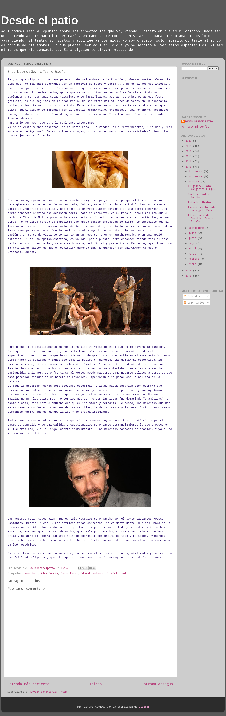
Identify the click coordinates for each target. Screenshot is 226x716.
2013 (189, 275)
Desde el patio (39, 20)
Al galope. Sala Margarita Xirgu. (201, 187)
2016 (189, 161)
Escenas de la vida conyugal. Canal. (201, 209)
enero (193, 264)
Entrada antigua (157, 683)
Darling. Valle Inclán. (198, 195)
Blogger (144, 706)
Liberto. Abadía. (200, 202)
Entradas (192, 296)
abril (193, 248)
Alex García (49, 573)
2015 (189, 166)
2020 (189, 140)
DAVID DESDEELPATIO (199, 121)
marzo (193, 253)
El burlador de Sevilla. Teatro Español (201, 218)
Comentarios (194, 302)
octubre (195, 181)
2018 (189, 151)
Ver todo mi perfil (195, 126)
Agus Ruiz (31, 573)
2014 (189, 270)
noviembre (196, 176)
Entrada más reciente (28, 683)
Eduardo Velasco (92, 573)
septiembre (197, 227)
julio (193, 233)
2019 (189, 146)
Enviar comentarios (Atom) (49, 691)
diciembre (196, 171)
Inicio (95, 683)
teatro (124, 573)
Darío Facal (69, 573)
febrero (195, 258)
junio (193, 238)
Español (112, 573)
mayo (192, 243)
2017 (189, 156)
